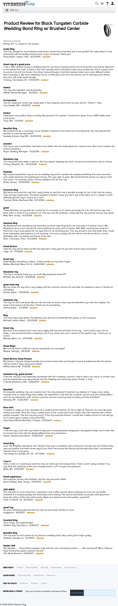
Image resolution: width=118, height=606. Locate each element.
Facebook (24, 583)
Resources (51, 575)
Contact (20, 568)
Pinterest (34, 583)
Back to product (12, 41)
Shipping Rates (32, 568)
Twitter (44, 583)
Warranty (44, 568)
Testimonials (39, 575)
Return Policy (56, 568)
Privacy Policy (70, 568)
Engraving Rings (24, 575)
